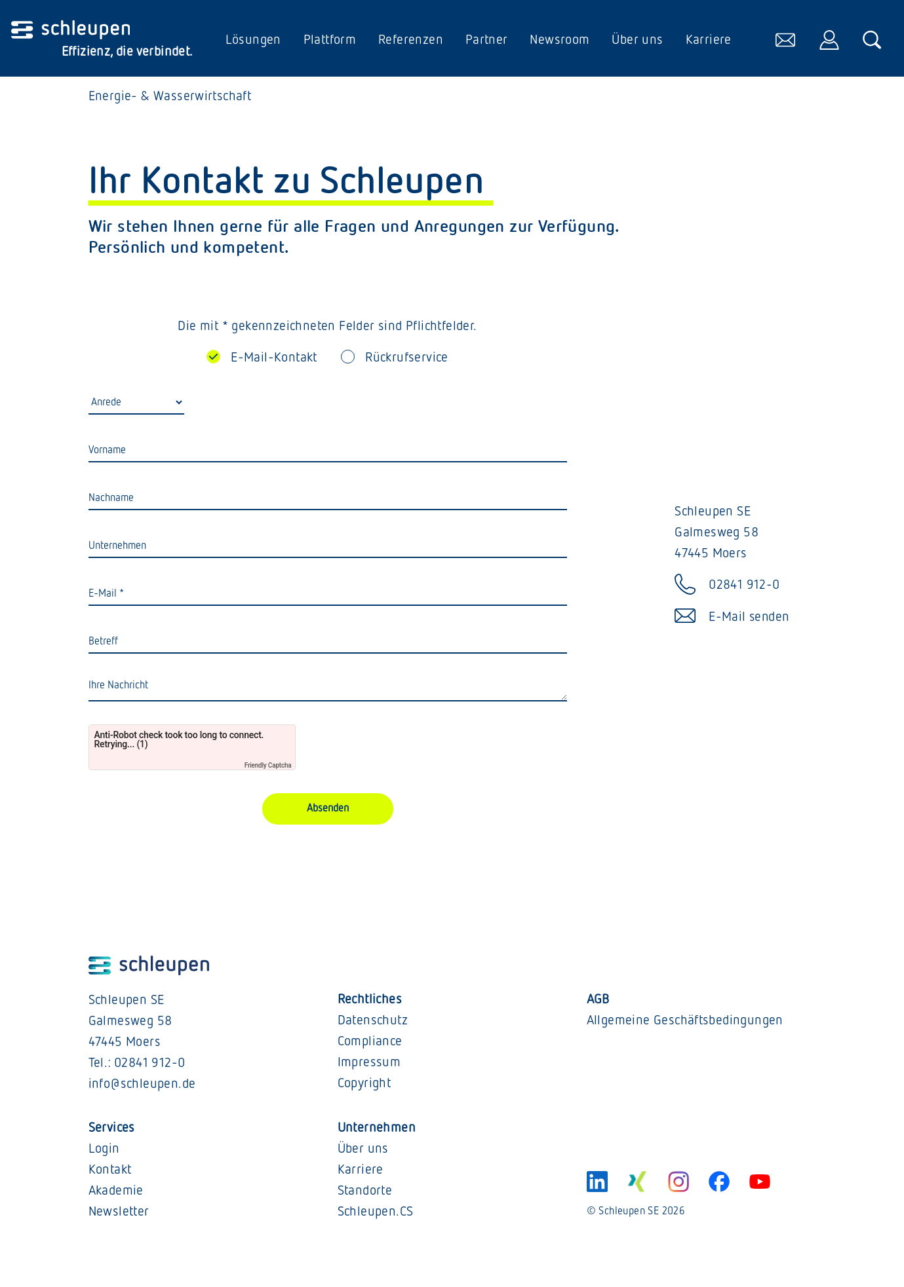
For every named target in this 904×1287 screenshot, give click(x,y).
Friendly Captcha (268, 768)
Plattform (328, 40)
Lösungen (253, 40)
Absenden (328, 810)
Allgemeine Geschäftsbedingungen (685, 1022)
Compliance (370, 1043)
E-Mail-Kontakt (274, 359)
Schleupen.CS (376, 1214)
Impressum (369, 1064)
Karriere (707, 40)
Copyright (364, 1085)
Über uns (636, 40)
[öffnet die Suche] (872, 40)
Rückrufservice (406, 359)
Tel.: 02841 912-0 (137, 1065)
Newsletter (118, 1214)
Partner (486, 40)
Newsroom (559, 40)
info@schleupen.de (142, 1086)
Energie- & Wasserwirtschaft (170, 98)
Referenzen (410, 40)
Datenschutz (373, 1022)
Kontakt (110, 1172)
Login (104, 1151)
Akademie (116, 1193)
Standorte (365, 1193)
